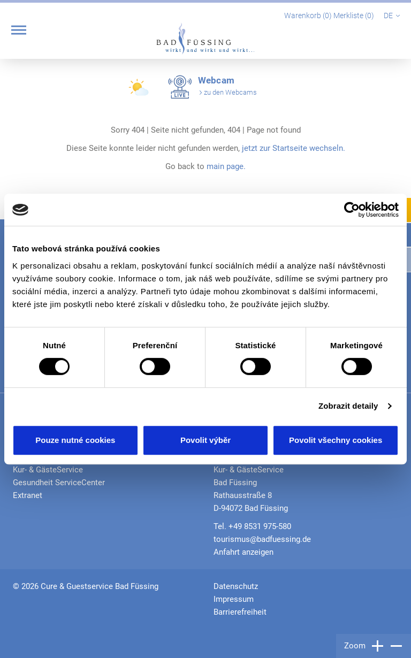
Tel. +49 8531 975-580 (252, 526)
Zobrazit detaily (348, 405)
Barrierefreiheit (240, 612)
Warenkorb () (308, 15)
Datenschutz (236, 586)
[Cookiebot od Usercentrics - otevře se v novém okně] (352, 210)
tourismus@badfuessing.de (262, 539)
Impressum (234, 599)
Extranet (27, 495)
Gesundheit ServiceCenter (59, 482)
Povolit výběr (205, 440)
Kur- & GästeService (48, 470)
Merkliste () (354, 15)
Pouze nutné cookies (75, 440)
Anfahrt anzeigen (243, 552)
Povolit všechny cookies (335, 440)
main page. (226, 166)
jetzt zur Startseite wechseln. (293, 148)
